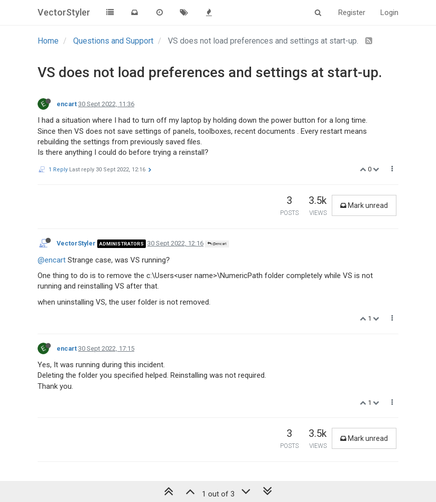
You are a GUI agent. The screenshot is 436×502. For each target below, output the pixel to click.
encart (67, 104)
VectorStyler (76, 243)
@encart (217, 243)
